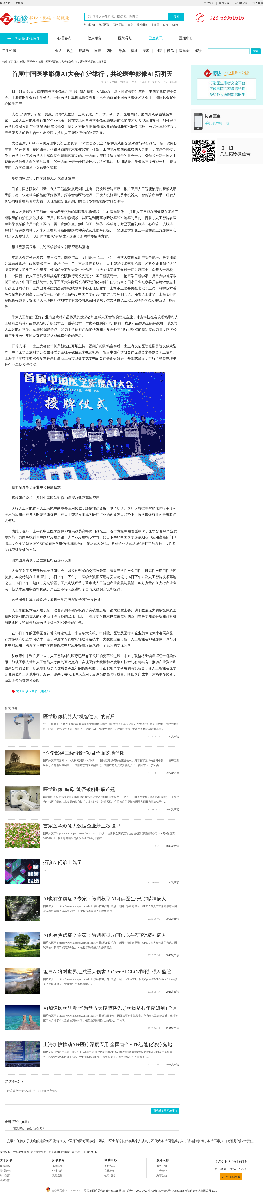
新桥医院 (104, 24)
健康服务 (95, 38)
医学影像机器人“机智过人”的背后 (79, 716)
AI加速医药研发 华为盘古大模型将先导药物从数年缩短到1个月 (110, 1008)
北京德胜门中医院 (59, 1152)
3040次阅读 (172, 955)
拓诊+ (199, 51)
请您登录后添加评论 (165, 1110)
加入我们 (5, 1175)
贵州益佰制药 (39, 1152)
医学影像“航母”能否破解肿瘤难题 (79, 789)
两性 (110, 51)
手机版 (19, 3)
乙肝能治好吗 (89, 1152)
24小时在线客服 (231, 1176)
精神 (134, 51)
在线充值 (109, 1170)
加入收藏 (257, 3)
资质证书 (5, 1170)
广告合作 (161, 1170)
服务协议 (161, 1165)
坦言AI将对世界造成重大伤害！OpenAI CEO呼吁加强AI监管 (107, 971)
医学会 (184, 51)
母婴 (122, 51)
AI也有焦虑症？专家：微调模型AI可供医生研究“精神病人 (104, 898)
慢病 (97, 51)
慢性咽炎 (142, 24)
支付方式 (109, 1165)
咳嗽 (175, 24)
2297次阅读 (172, 1028)
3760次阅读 (172, 882)
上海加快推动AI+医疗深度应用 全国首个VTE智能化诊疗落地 (107, 1044)
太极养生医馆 (21, 1152)
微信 (170, 51)
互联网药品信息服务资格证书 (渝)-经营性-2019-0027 (117, 1190)
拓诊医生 (57, 1165)
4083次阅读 (172, 1064)
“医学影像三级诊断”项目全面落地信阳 (84, 753)
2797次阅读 (172, 736)
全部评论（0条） (18, 1122)
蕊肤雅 (76, 1152)
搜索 (176, 16)
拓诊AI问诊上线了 (62, 862)
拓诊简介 (5, 1165)
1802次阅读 (172, 845)
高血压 (155, 24)
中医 (158, 51)
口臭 (166, 24)
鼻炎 (130, 24)
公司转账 (109, 1175)
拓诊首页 (5, 3)
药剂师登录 (241, 3)
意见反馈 (57, 1175)
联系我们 (5, 1180)
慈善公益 (161, 1175)
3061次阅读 (172, 918)
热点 (70, 51)
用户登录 (209, 3)
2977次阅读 (172, 773)
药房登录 (224, 3)
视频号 (84, 51)
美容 (146, 51)
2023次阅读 (172, 991)
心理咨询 (64, 38)
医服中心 (186, 38)
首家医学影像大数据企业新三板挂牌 (81, 826)
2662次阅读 (172, 809)
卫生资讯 (156, 38)
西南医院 (118, 24)
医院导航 (125, 38)
